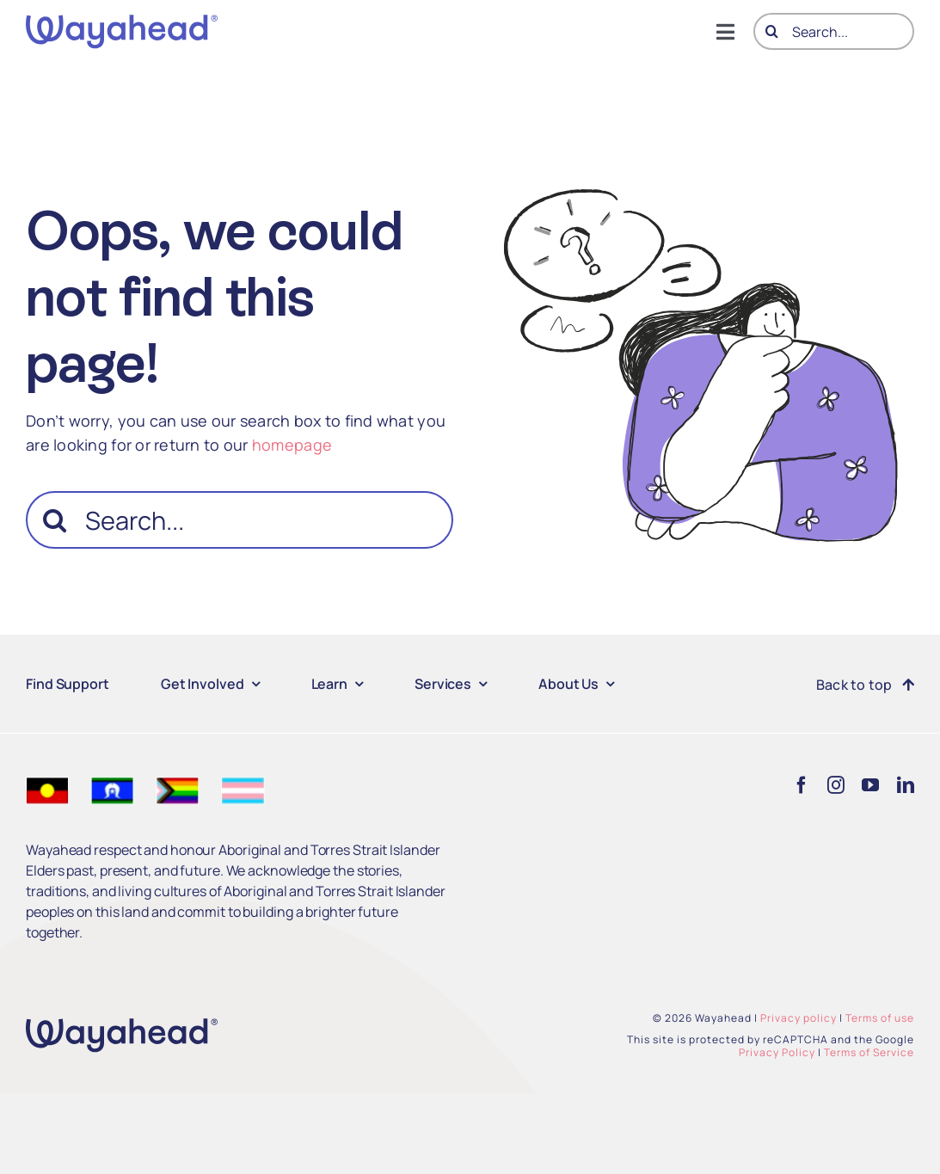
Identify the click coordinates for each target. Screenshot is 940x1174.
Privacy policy (798, 1018)
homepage (292, 444)
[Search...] (833, 31)
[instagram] (836, 785)
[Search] (771, 31)
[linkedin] (905, 785)
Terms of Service (869, 1052)
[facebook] (801, 785)
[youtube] (870, 785)
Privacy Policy (777, 1052)
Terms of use (879, 1018)
